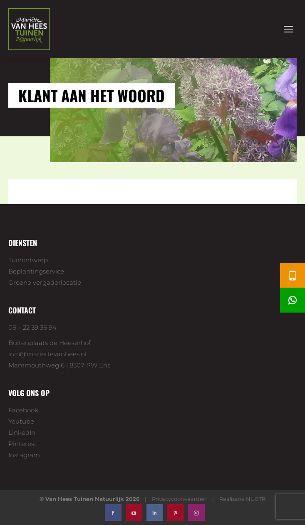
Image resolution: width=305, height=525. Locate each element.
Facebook (23, 410)
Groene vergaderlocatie (44, 282)
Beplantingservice (36, 271)
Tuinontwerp (28, 260)
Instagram (24, 455)
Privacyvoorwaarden (179, 498)
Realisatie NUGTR (242, 498)
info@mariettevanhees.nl (47, 354)
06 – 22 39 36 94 (32, 327)
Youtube (21, 421)
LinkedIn (21, 432)
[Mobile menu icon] (288, 29)
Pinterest (22, 444)
